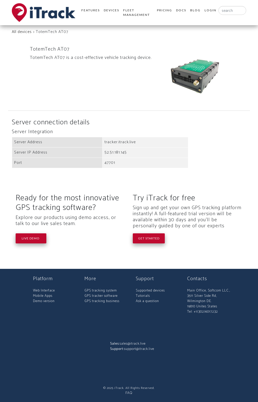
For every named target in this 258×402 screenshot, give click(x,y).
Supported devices (150, 291)
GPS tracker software (101, 296)
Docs (181, 10)
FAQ (129, 393)
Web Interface (44, 291)
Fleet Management (136, 12)
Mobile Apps (42, 296)
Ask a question (147, 301)
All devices (22, 31)
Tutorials (143, 296)
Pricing (164, 10)
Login (210, 10)
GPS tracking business (101, 301)
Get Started (148, 238)
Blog (195, 10)
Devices (111, 10)
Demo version (44, 301)
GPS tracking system (100, 291)
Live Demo (31, 238)
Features (90, 10)
